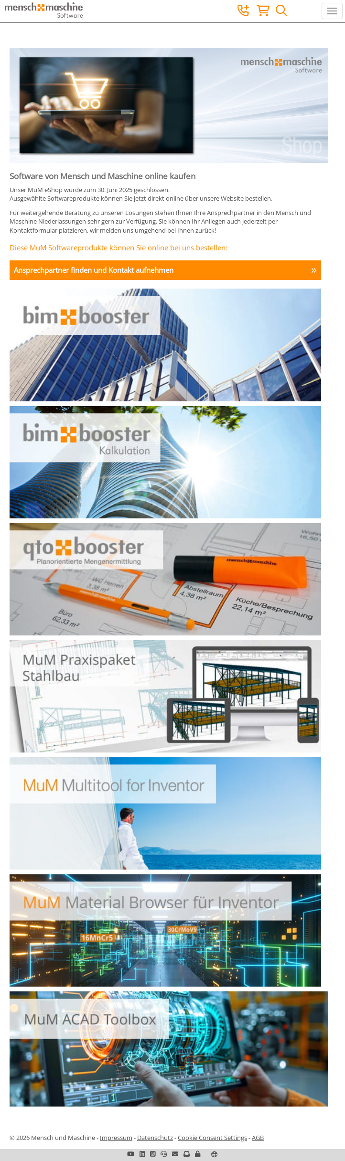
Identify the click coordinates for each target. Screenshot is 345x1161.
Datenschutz (155, 1137)
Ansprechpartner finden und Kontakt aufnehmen (93, 270)
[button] (197, 1154)
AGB (258, 1137)
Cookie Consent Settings (212, 1137)
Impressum (116, 1137)
